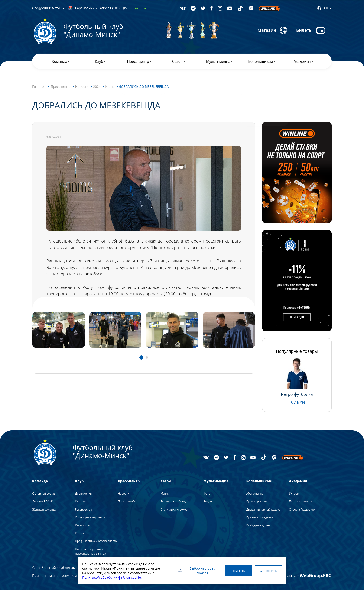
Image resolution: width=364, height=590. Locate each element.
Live (143, 8)
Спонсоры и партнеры (90, 518)
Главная (38, 87)
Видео (207, 502)
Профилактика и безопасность (96, 542)
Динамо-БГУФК (42, 502)
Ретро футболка (297, 395)
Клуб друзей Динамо (260, 526)
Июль (109, 87)
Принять (237, 570)
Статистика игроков (174, 510)
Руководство (83, 510)
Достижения (83, 494)
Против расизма (257, 502)
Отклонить (267, 570)
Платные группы (300, 502)
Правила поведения (260, 518)
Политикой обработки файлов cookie (111, 577)
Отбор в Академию (302, 510)
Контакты (81, 534)
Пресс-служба (127, 502)
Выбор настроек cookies (195, 570)
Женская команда (44, 510)
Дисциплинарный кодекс (263, 510)
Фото (206, 494)
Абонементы (254, 494)
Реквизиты (82, 526)
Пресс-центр (61, 87)
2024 (97, 87)
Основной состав (43, 494)
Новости (81, 87)
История (80, 502)
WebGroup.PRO (316, 576)
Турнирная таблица (174, 502)
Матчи (165, 494)
